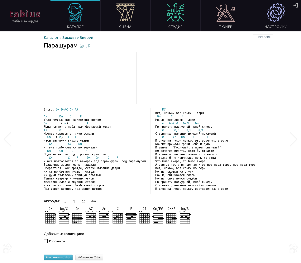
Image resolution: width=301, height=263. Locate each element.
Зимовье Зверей (77, 37)
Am (93, 201)
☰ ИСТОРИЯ (262, 37)
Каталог (52, 37)
